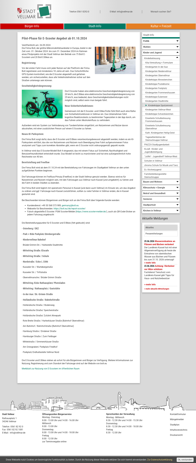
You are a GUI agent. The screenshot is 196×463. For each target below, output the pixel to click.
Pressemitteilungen (154, 233)
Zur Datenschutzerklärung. (160, 459)
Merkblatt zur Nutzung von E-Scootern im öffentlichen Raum (50, 368)
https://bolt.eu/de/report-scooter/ (70, 208)
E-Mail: (5, 432)
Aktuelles (150, 227)
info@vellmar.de (17, 432)
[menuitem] (161, 35)
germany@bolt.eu (70, 205)
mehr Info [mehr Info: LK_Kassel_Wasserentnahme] (151, 262)
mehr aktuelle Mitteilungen (157, 289)
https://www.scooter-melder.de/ (91, 211)
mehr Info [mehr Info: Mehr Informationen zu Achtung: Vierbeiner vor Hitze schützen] (151, 284)
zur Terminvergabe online (54, 441)
